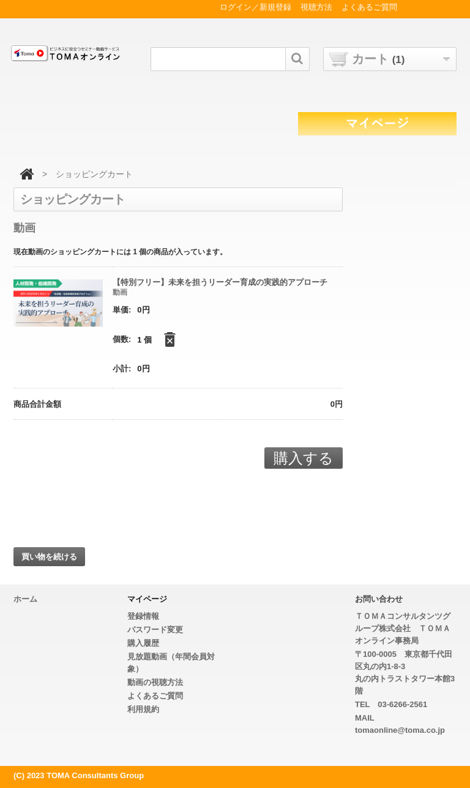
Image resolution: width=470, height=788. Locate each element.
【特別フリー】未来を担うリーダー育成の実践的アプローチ (220, 282)
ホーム (25, 599)
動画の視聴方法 (155, 682)
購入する (304, 458)
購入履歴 (143, 643)
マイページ (147, 599)
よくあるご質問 (155, 695)
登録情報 (143, 616)
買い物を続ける (49, 556)
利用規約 (143, 709)
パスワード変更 (155, 629)
